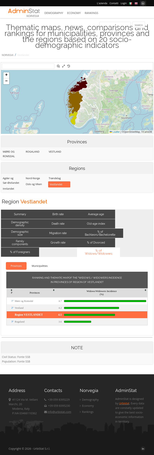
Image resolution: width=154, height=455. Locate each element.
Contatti (114, 3)
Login (124, 3)
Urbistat (124, 403)
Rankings (91, 13)
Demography (53, 13)
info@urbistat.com (57, 412)
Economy (74, 13)
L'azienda (102, 3)
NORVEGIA (7, 55)
